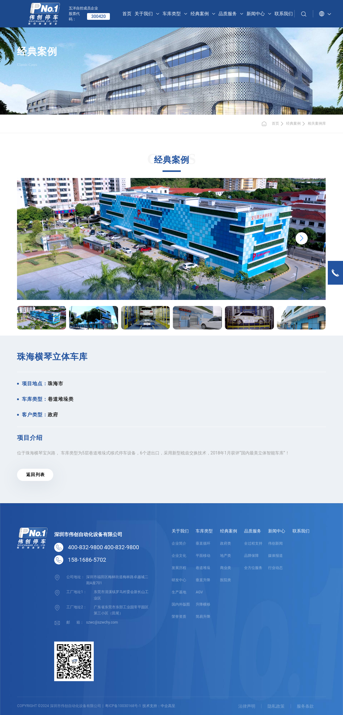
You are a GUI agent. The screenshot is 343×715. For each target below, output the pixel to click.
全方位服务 (253, 568)
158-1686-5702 (87, 560)
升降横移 (203, 604)
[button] (302, 238)
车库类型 (204, 530)
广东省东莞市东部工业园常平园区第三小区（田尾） (121, 610)
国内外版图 (181, 604)
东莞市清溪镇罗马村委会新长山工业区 (121, 594)
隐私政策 (275, 706)
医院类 (225, 580)
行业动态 (275, 568)
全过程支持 (253, 543)
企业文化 (179, 555)
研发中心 (179, 580)
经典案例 (293, 123)
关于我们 (180, 530)
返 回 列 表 (35, 474)
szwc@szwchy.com (102, 622)
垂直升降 (203, 580)
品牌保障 (251, 555)
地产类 (225, 555)
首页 (270, 124)
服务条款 (305, 706)
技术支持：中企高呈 (158, 705)
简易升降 (203, 616)
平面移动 (203, 555)
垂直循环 (203, 543)
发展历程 (179, 568)
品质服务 (252, 530)
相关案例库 (317, 123)
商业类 (225, 568)
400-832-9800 (85, 547)
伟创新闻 (275, 543)
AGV (199, 592)
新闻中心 (276, 530)
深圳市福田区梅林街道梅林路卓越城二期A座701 (117, 579)
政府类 (225, 543)
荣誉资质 (179, 616)
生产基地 (179, 592)
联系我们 (301, 530)
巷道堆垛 (203, 568)
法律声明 (246, 706)
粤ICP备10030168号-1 (123, 705)
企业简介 (179, 543)
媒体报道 (275, 555)
